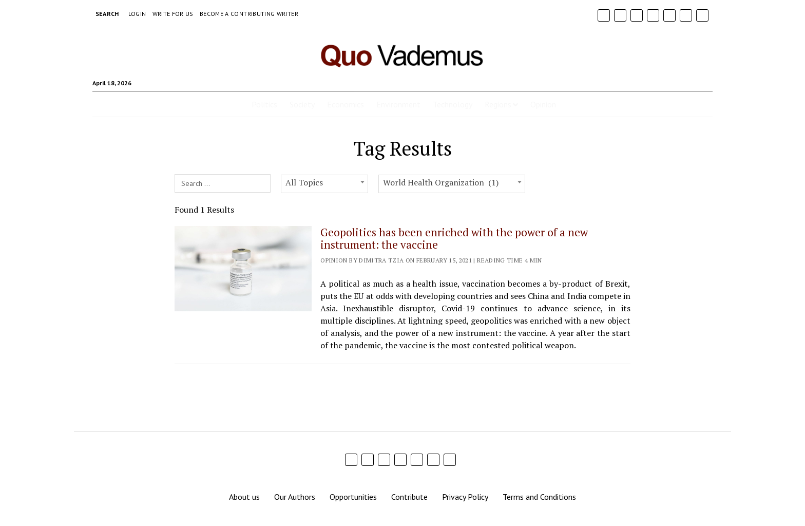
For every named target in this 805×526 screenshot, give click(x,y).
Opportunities (353, 497)
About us (244, 497)
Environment (398, 104)
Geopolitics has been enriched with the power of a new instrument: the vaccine (454, 238)
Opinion (543, 104)
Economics (345, 104)
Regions (498, 104)
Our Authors (294, 497)
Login (137, 13)
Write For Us (173, 13)
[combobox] (324, 184)
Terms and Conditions (539, 497)
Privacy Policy (465, 497)
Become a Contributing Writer (249, 13)
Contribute (409, 497)
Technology (452, 104)
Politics (264, 104)
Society (302, 104)
